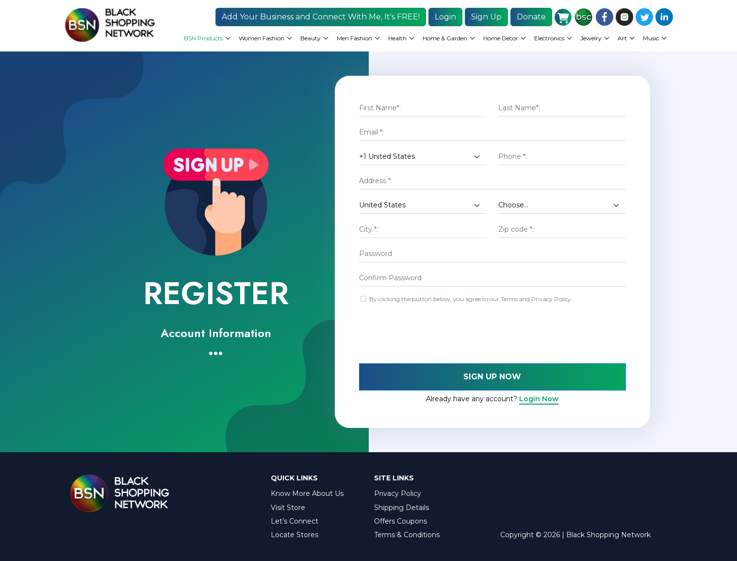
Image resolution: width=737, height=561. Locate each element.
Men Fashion (354, 38)
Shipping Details (401, 507)
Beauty (310, 38)
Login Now (538, 398)
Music (651, 38)
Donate (531, 16)
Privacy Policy (397, 493)
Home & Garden (445, 38)
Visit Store (288, 507)
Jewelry (591, 38)
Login (445, 16)
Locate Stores (294, 534)
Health (397, 38)
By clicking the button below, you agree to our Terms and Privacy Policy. (471, 299)
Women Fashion (261, 38)
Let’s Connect (294, 521)
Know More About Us (307, 493)
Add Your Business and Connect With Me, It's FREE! (321, 16)
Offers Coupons (400, 521)
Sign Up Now (492, 376)
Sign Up (486, 16)
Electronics (549, 38)
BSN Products (203, 38)
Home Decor (500, 38)
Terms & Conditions (407, 534)
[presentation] (433, 335)
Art (622, 38)
